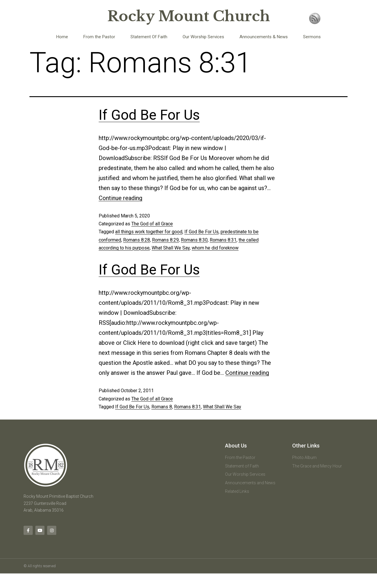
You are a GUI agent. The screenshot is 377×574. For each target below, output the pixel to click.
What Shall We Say (171, 248)
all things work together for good (148, 231)
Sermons (312, 36)
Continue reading (120, 198)
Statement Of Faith (148, 36)
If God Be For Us (149, 115)
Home (62, 36)
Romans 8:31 (223, 240)
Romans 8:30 (194, 240)
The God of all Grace (152, 224)
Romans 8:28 (136, 240)
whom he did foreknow (215, 248)
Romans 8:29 (165, 240)
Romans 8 (161, 407)
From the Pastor (99, 36)
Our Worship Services (203, 36)
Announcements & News (263, 36)
